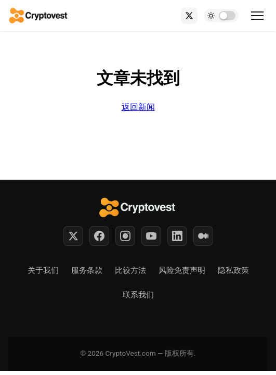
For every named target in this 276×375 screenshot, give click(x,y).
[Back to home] (38, 15)
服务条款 (86, 270)
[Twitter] (73, 236)
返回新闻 (138, 107)
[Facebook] (99, 236)
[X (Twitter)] (189, 15)
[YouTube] (151, 236)
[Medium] (203, 236)
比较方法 (130, 270)
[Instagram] (125, 236)
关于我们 (43, 270)
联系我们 (138, 294)
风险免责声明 (182, 270)
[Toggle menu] (257, 16)
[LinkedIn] (177, 236)
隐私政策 (233, 270)
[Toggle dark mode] (221, 15)
